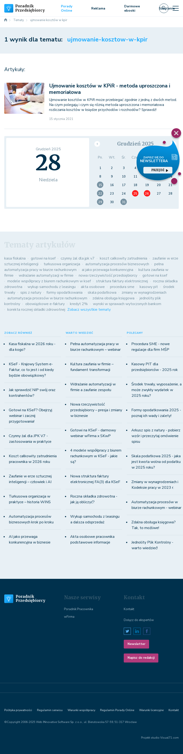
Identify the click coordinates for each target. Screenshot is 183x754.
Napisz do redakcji (141, 658)
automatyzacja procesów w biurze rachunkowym (47, 298)
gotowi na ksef (43, 258)
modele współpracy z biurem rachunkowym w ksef (49, 281)
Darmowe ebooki (132, 8)
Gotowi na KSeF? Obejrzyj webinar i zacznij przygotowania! (30, 415)
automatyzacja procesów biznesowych (117, 264)
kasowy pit (149, 286)
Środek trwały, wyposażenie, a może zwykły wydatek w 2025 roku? (156, 390)
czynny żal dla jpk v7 (78, 258)
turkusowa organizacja (62, 264)
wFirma (69, 617)
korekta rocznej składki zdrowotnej (36, 309)
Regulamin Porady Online (117, 710)
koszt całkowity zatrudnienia (123, 258)
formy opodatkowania (64, 292)
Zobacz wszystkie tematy (89, 309)
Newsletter (136, 644)
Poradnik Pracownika (78, 609)
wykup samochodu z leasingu (51, 286)
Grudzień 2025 (135, 144)
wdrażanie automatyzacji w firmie (46, 275)
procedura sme (122, 286)
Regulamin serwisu (50, 710)
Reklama (98, 8)
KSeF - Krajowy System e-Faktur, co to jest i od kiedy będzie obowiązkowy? (31, 369)
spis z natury (30, 292)
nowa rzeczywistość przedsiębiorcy (108, 275)
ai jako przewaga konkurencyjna (107, 269)
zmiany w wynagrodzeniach (144, 292)
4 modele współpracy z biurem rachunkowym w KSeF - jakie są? (95, 456)
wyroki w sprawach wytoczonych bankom (127, 303)
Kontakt (129, 609)
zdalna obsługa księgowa (113, 298)
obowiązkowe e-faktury (45, 303)
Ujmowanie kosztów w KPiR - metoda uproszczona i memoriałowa (109, 89)
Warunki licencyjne (151, 710)
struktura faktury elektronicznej (122, 281)
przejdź (160, 170)
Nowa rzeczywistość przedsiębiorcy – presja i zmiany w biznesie (96, 410)
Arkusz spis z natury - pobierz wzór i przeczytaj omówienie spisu (155, 436)
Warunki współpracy (81, 710)
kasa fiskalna (15, 258)
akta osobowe (93, 286)
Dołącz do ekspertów (139, 620)
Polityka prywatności (18, 710)
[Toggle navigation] (176, 8)
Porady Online (66, 8)
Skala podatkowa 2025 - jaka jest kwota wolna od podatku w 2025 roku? (156, 461)
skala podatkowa (102, 292)
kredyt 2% (79, 303)
